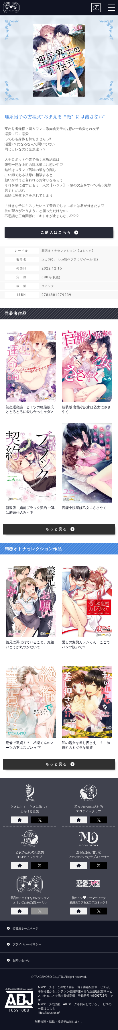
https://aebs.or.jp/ (49, 1012)
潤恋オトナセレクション (11, 7)
